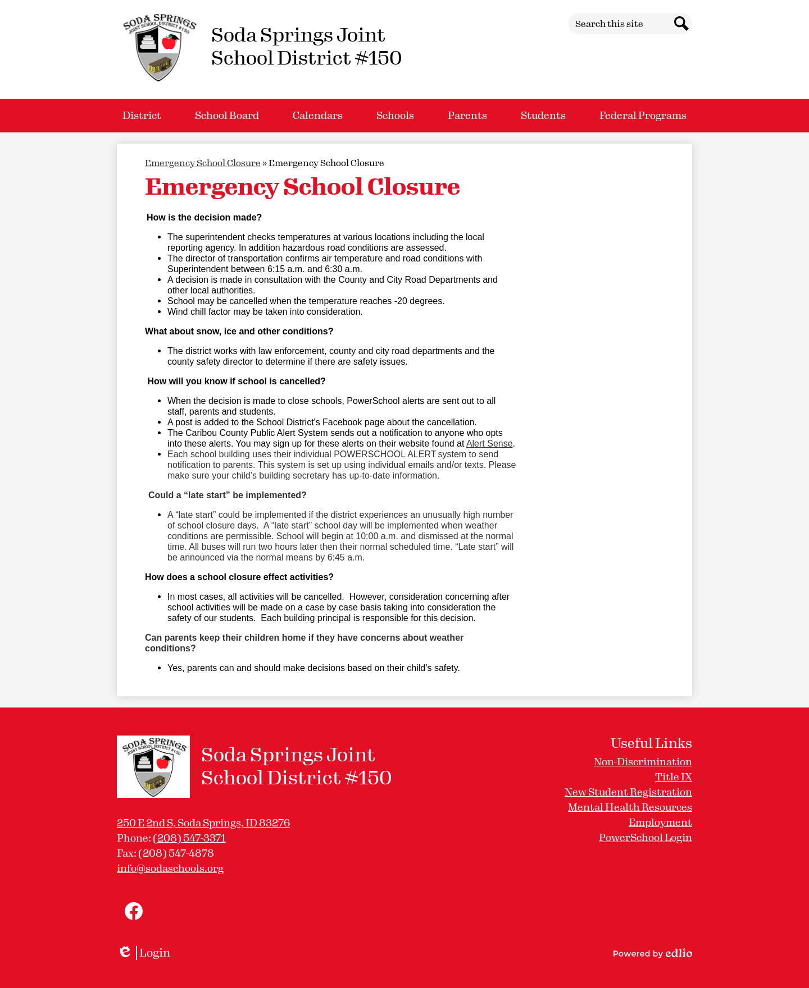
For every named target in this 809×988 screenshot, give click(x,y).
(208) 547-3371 (189, 838)
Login (143, 953)
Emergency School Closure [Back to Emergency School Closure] (203, 163)
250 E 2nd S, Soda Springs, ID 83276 (203, 823)
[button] (142, 115)
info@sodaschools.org (170, 868)
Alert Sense (489, 443)
